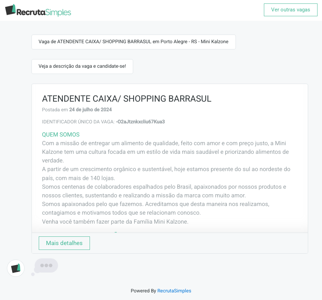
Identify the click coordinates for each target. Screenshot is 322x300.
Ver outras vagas (290, 10)
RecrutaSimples (174, 291)
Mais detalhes (64, 243)
